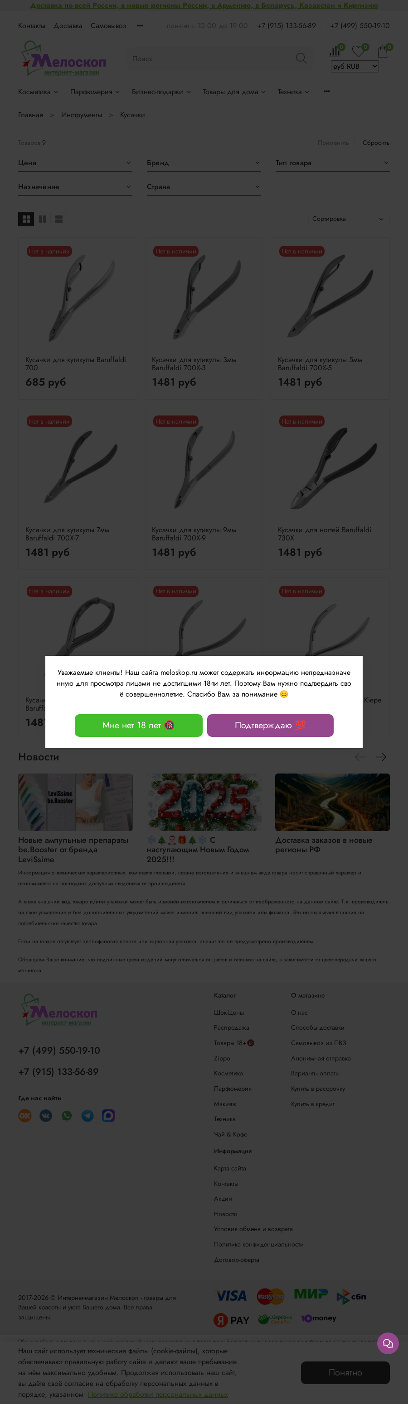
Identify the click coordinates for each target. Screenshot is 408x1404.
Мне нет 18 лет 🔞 (138, 725)
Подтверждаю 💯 (270, 725)
